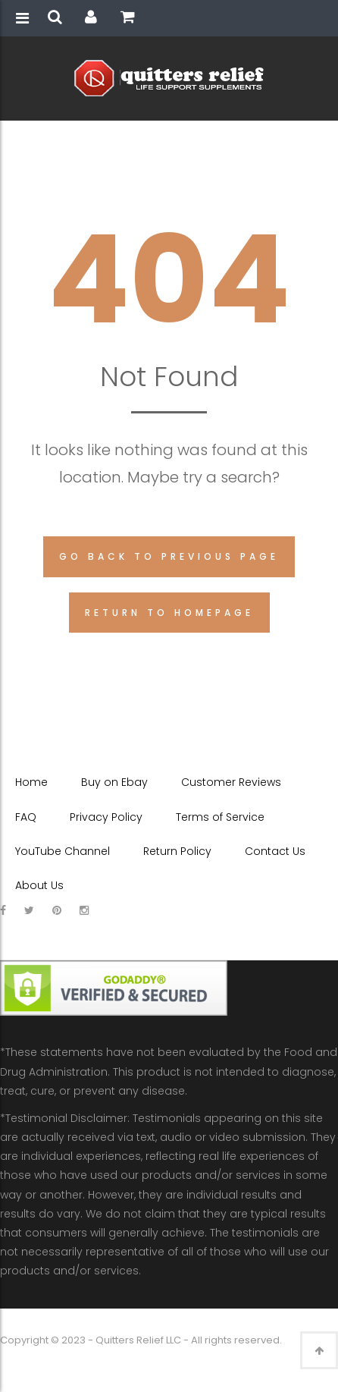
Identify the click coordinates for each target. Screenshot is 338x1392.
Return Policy (177, 851)
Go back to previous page (169, 556)
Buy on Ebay (114, 782)
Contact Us (275, 851)
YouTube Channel (62, 851)
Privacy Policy (106, 817)
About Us (39, 885)
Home (31, 782)
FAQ (25, 817)
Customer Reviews (231, 782)
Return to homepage (169, 612)
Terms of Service (220, 817)
